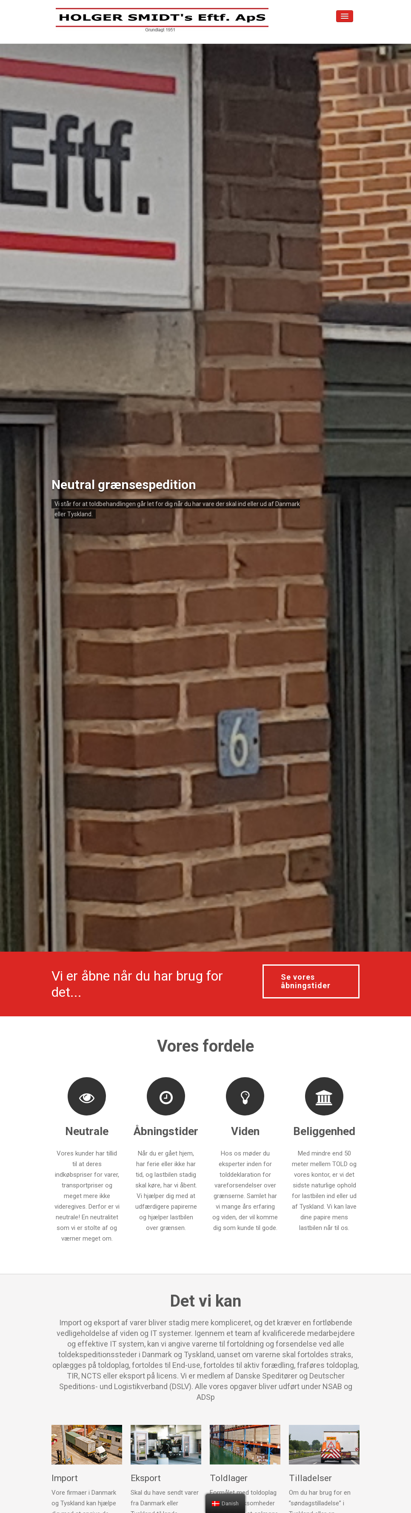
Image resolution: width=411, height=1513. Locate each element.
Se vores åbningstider (306, 981)
